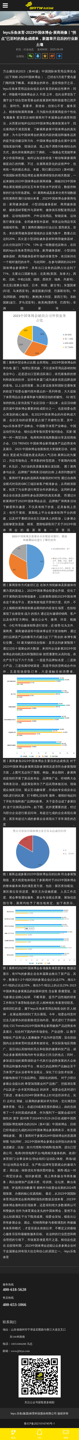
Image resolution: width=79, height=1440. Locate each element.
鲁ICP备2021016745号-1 (39, 1423)
